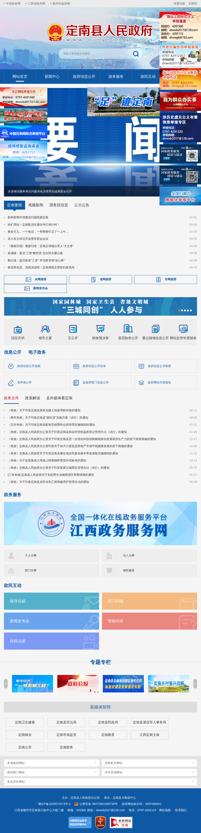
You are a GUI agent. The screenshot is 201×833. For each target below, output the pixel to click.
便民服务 (129, 570)
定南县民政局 (108, 722)
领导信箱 (18, 601)
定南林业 (25, 735)
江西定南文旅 (149, 735)
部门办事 (31, 570)
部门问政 (116, 601)
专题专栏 (100, 662)
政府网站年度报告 (159, 382)
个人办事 (31, 555)
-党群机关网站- (113, 763)
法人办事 (129, 555)
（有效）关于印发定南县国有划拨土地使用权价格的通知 (44, 410)
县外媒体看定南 (59, 398)
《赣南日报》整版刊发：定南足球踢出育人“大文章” (41, 246)
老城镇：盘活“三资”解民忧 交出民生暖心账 (35, 253)
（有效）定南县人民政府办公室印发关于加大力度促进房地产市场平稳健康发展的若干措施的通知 (70, 446)
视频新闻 (35, 205)
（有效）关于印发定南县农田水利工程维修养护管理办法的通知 (48, 481)
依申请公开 (24, 382)
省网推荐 (105, 279)
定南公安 (25, 747)
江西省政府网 (36, 3)
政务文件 (11, 398)
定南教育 (108, 735)
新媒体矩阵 (100, 707)
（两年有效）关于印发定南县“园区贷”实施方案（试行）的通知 (48, 417)
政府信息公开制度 (159, 366)
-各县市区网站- (16, 781)
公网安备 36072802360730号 (99, 804)
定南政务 (66, 747)
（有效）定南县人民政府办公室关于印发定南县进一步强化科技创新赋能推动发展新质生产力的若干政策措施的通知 (82, 439)
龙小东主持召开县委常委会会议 (28, 238)
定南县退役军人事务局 (149, 722)
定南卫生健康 (25, 722)
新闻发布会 (40, 288)
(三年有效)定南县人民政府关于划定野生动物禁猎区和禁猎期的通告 (51, 474)
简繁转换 (179, 3)
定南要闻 (14, 205)
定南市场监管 (66, 735)
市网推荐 (170, 279)
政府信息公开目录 (94, 366)
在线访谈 (18, 641)
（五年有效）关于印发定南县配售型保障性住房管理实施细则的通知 (51, 424)
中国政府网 (13, 3)
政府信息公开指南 (28, 366)
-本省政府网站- (16, 763)
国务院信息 (58, 205)
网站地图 (165, 810)
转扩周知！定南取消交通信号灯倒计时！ (34, 224)
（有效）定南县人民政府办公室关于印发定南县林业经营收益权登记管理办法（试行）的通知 (67, 432)
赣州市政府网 (61, 3)
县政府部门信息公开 (96, 382)
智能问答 (116, 621)
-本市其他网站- (113, 772)
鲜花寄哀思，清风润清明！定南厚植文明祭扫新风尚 (41, 267)
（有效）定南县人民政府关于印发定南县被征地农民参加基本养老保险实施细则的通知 (63, 453)
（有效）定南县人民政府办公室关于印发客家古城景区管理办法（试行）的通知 (58, 467)
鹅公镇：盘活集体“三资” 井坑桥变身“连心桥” (36, 260)
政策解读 (32, 398)
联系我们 (181, 810)
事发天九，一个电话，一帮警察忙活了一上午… (38, 231)
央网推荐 (40, 279)
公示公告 (81, 205)
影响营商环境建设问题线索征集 (28, 217)
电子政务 (37, 352)
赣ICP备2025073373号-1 (54, 804)
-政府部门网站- (16, 772)
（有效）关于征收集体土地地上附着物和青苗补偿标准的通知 (47, 460)
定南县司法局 (66, 722)
